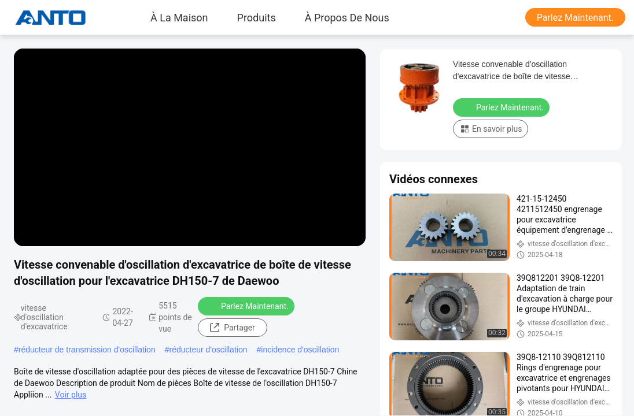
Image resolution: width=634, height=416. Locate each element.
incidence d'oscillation (300, 349)
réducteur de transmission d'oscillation (87, 349)
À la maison (179, 17)
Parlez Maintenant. (575, 17)
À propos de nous (347, 17)
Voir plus (70, 394)
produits (256, 17)
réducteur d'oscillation (208, 349)
